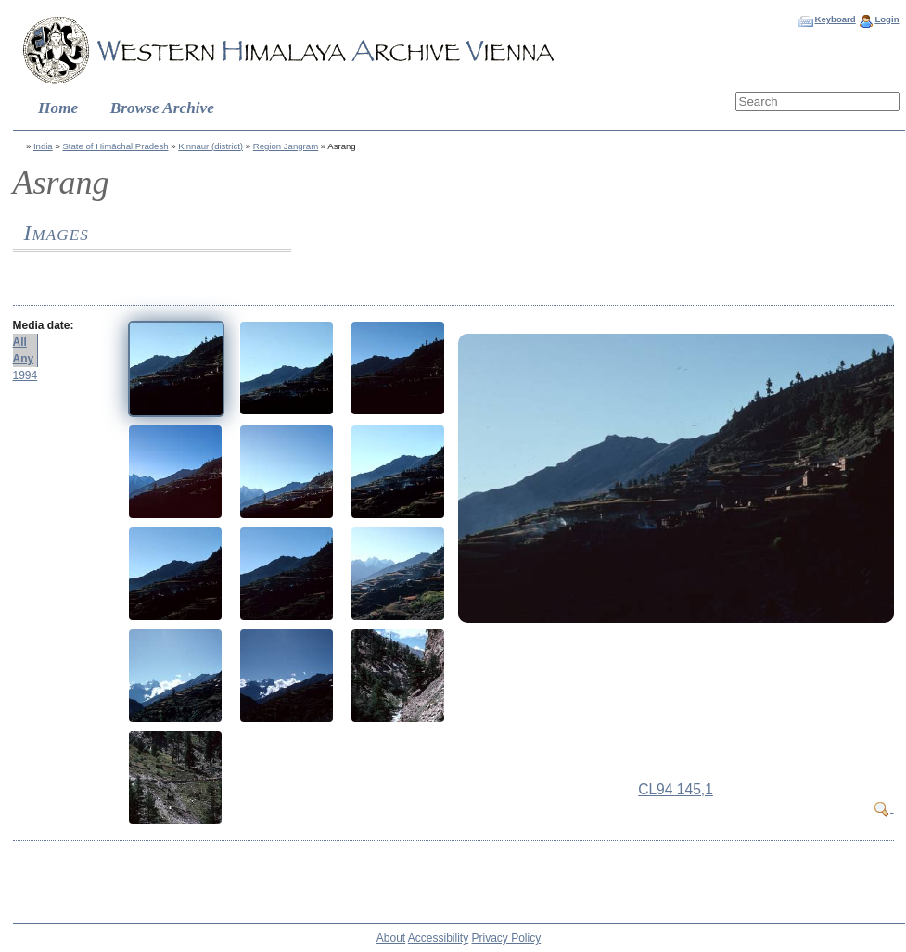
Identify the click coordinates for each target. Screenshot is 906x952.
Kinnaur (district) (210, 146)
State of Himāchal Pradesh (115, 146)
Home (58, 108)
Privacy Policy (507, 938)
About (390, 938)
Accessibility (438, 938)
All (20, 342)
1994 (25, 375)
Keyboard (834, 19)
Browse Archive (162, 108)
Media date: (43, 325)
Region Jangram (285, 146)
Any (23, 358)
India (43, 146)
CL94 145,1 (675, 789)
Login (886, 19)
